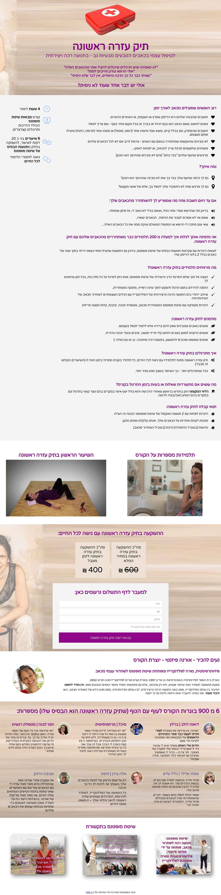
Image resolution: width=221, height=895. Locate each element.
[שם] (110, 611)
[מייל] (110, 604)
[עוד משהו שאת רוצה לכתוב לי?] (110, 627)
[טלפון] (110, 619)
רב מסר (90, 892)
